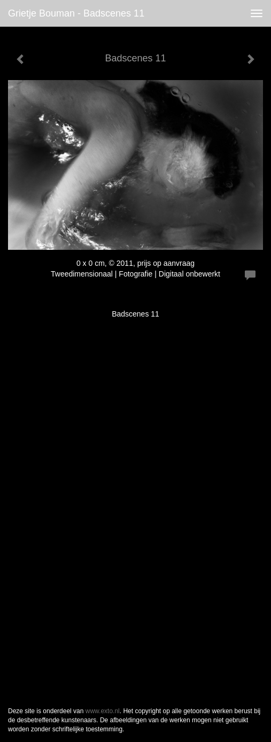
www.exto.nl (103, 711)
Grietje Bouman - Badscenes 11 (76, 13)
